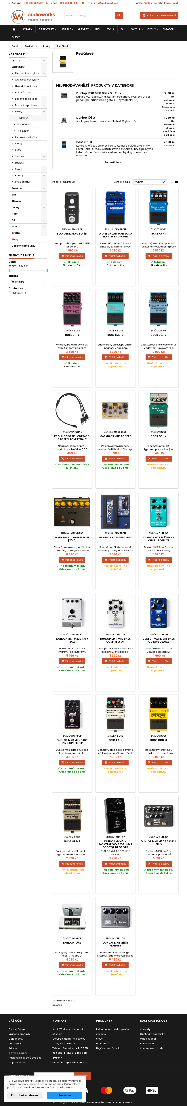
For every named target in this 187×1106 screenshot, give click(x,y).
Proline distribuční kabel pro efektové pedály (72, 437)
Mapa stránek (148, 1038)
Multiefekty (23, 124)
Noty (15, 214)
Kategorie (17, 54)
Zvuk (110, 29)
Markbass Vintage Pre (115, 436)
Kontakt (59, 1021)
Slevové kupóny (18, 1053)
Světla (136, 29)
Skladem (19, 293)
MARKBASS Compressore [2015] (72, 539)
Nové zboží (102, 1043)
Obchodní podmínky (152, 1034)
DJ (122, 29)
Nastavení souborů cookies (25, 1057)
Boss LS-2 (115, 740)
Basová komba (24, 92)
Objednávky (16, 1038)
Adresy (13, 1048)
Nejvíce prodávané (107, 1048)
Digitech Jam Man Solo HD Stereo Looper (115, 235)
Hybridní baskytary (26, 86)
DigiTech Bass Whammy (115, 537)
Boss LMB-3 (115, 335)
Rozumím (64, 1095)
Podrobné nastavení (25, 1095)
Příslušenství (22, 182)
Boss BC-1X (158, 436)
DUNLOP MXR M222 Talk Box (72, 640)
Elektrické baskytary (27, 73)
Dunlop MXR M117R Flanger (115, 944)
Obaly (18, 143)
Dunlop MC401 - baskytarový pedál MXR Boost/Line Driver (115, 844)
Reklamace (147, 1043)
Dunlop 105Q (85, 118)
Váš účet (16, 1021)
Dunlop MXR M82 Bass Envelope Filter (72, 741)
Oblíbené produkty (23, 245)
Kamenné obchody (151, 1048)
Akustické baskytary (27, 79)
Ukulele (65, 29)
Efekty (18, 111)
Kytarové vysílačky (26, 137)
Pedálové (22, 118)
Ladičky (19, 162)
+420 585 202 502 (32, 3)
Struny (18, 169)
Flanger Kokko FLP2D (72, 233)
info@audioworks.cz (106, 3)
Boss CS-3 (84, 142)
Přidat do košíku (72, 256)
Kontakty (145, 1029)
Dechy (151, 29)
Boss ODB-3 (158, 740)
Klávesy (83, 29)
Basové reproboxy (26, 105)
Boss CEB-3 (159, 335)
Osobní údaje (17, 1029)
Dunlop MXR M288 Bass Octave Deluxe (158, 640)
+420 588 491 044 (68, 3)
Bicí (97, 29)
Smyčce (168, 29)
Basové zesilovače (26, 99)
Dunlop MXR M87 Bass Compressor (115, 640)
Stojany (19, 156)
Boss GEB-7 (72, 841)
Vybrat (150, 182)
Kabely (19, 175)
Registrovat (171, 3)
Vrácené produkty (19, 1034)
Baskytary (46, 29)
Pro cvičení (23, 131)
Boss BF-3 (72, 335)
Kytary (27, 29)
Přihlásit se (150, 3)
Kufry (18, 150)
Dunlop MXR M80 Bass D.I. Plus (98, 93)
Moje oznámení (18, 1062)
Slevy (16, 37)
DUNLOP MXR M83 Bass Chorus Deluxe (158, 539)
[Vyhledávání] (93, 15)
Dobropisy (15, 1043)
